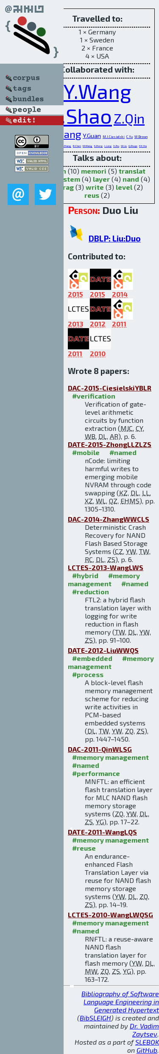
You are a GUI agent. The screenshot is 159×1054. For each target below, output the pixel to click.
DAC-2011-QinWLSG (100, 749)
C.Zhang (66, 145)
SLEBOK (147, 1042)
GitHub (147, 1050)
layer (101, 179)
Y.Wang (97, 91)
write (95, 187)
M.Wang (87, 145)
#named (123, 452)
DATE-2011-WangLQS (102, 832)
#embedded (92, 658)
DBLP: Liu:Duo (115, 238)
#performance (96, 773)
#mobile (86, 452)
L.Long (108, 145)
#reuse (84, 848)
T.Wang (64, 134)
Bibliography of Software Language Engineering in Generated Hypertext (120, 1001)
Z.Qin (129, 118)
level (124, 187)
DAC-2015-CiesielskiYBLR (109, 388)
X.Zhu (116, 145)
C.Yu (129, 137)
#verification (93, 396)
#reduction (90, 591)
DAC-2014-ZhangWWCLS (108, 519)
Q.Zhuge (132, 145)
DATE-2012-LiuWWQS (103, 650)
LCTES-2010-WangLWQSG (110, 915)
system (68, 179)
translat (132, 171)
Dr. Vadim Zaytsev (144, 1030)
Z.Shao (81, 115)
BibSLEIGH (95, 1018)
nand (131, 179)
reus (91, 195)
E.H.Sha (143, 145)
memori (93, 171)
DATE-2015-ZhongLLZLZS (109, 444)
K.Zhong (98, 145)
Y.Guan (92, 135)
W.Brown (141, 137)
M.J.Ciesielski (114, 137)
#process (87, 674)
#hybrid (85, 575)
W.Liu (124, 145)
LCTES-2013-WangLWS (105, 567)
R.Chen (77, 145)
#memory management (104, 579)
